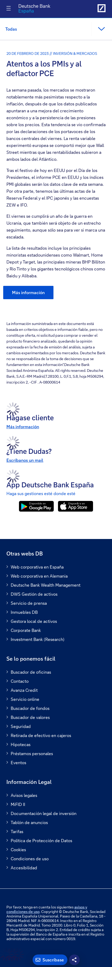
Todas (11, 29)
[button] (101, 29)
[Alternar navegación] (8, 8)
